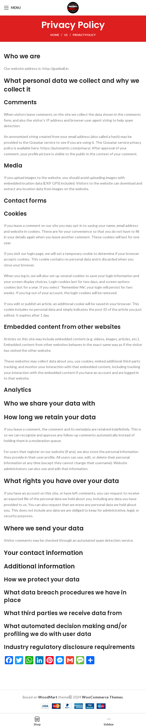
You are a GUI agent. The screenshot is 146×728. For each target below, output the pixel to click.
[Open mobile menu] (12, 8)
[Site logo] (73, 7)
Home (54, 34)
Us (66, 34)
